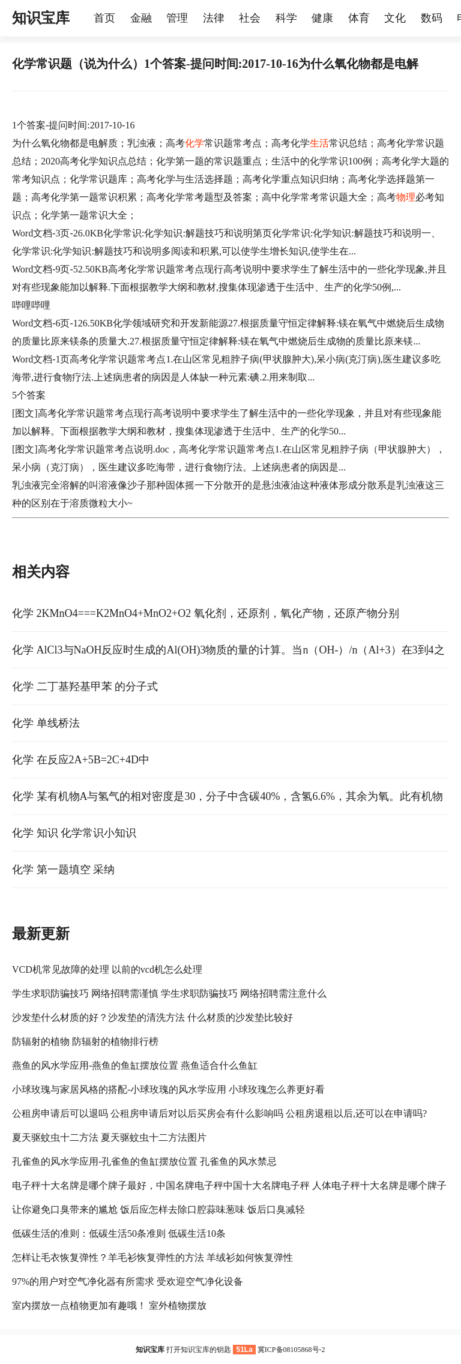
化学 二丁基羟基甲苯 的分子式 (85, 686)
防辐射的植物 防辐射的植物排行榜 (85, 1041)
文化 (395, 18)
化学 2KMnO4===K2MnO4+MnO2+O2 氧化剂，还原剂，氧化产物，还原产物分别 (205, 613)
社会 (250, 18)
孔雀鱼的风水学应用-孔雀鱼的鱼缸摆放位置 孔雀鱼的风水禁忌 (144, 1161)
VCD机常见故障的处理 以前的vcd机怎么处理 (107, 969)
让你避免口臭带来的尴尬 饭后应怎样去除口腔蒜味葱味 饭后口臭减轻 (158, 1209)
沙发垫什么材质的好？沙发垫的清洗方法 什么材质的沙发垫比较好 (152, 1017)
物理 (405, 197)
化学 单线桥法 (46, 723)
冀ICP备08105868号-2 (291, 1349)
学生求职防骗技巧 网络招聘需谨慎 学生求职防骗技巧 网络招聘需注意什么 (169, 993)
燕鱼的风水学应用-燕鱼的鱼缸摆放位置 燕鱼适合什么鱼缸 (135, 1065)
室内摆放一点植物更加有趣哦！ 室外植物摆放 (109, 1305)
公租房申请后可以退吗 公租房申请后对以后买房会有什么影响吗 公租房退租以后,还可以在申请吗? (219, 1113)
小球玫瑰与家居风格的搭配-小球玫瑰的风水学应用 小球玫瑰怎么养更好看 (168, 1089)
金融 (141, 18)
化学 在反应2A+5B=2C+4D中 (80, 760)
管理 (177, 18)
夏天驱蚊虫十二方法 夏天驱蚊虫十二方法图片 (109, 1137)
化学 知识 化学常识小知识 (74, 833)
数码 (431, 18)
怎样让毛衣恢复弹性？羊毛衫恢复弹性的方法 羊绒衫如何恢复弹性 (152, 1257)
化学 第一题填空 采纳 (63, 870)
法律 (213, 18)
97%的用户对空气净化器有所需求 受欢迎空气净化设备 (127, 1281)
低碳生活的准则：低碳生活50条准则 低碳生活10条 (119, 1233)
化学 (194, 143)
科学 (286, 18)
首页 (104, 18)
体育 (359, 18)
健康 (322, 18)
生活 (319, 143)
